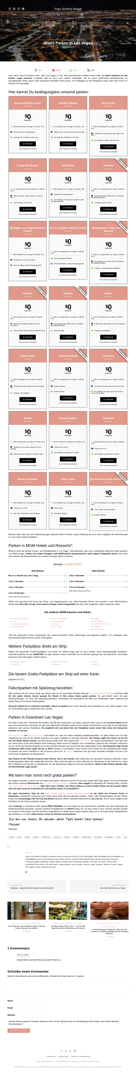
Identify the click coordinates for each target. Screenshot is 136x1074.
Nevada (66, 837)
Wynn (96, 664)
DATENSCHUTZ (63, 1056)
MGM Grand (18, 627)
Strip (118, 837)
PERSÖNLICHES (97, 23)
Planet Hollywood (60, 662)
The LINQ (17, 664)
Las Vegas (56, 837)
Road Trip (97, 837)
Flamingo (57, 664)
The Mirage (98, 621)
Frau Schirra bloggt (67, 9)
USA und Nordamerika (77, 39)
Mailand (69, 751)
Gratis (27, 837)
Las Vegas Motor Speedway (56, 783)
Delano (56, 624)
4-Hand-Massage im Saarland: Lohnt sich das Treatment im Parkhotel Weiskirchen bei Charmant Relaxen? (109, 931)
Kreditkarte (85, 741)
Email (10, 1008)
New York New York (101, 624)
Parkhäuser (86, 837)
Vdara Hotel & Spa (20, 624)
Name (10, 1001)
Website (11, 1015)
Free (19, 837)
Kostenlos (46, 837)
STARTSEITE (25, 23)
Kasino (35, 837)
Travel (56, 23)
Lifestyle (15, 923)
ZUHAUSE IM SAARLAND (76, 23)
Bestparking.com (36, 735)
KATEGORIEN (40, 23)
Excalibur (97, 627)
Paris (96, 662)
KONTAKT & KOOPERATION (80, 1056)
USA (125, 837)
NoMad (96, 619)
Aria (14, 621)
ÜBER (111, 23)
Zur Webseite (28, 144)
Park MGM (57, 627)
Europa (56, 923)
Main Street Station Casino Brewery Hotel (67, 793)
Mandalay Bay (59, 621)
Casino (11, 837)
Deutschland (102, 923)
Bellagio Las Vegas (20, 619)
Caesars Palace (19, 662)
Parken (75, 837)
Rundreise (109, 837)
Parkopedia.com (15, 735)
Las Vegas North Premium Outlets (24, 786)
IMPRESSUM (51, 1056)
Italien (62, 923)
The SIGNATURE (60, 619)
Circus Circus (99, 629)
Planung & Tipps (56, 39)
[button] (41, 70)
